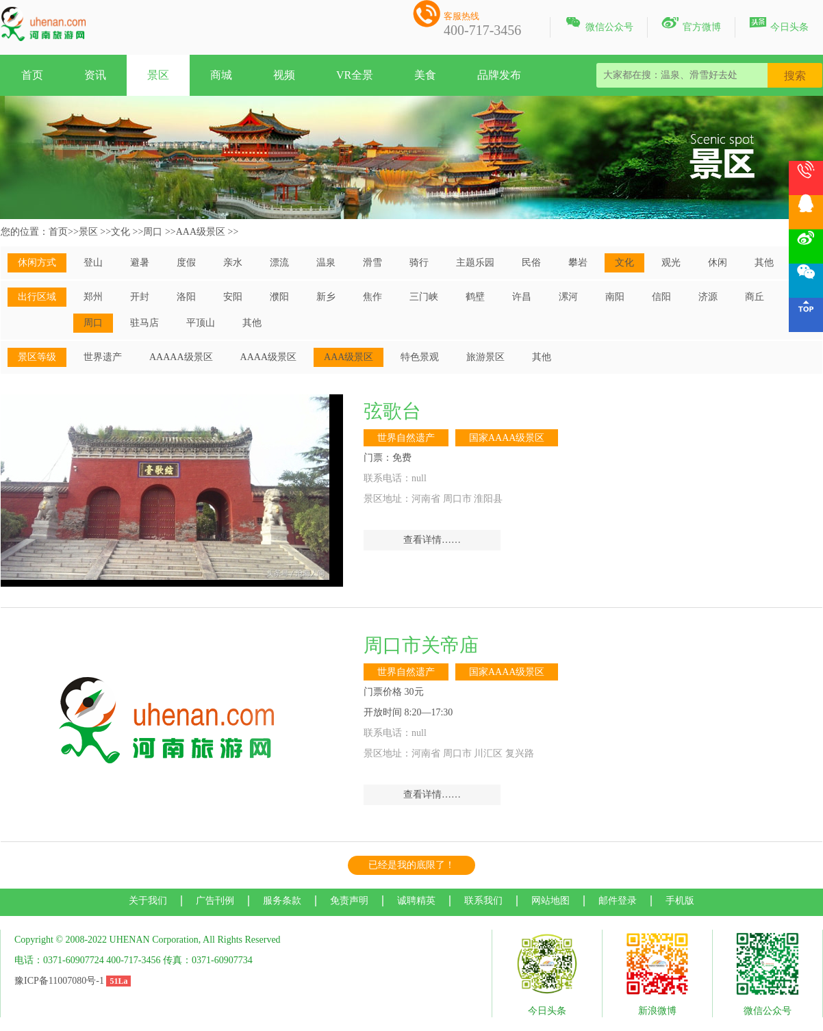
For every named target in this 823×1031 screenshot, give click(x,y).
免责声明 (349, 900)
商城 (221, 75)
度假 (186, 262)
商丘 (754, 297)
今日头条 (779, 24)
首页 (32, 75)
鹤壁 (475, 297)
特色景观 (420, 357)
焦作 (372, 297)
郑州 (93, 297)
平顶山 (200, 323)
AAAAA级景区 (181, 357)
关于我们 (148, 900)
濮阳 (279, 297)
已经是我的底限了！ (411, 865)
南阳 (614, 297)
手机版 (680, 900)
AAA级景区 (200, 232)
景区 (158, 75)
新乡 (325, 297)
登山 (93, 262)
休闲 (717, 262)
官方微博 (691, 24)
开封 (139, 297)
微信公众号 (598, 24)
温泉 (325, 262)
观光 (671, 262)
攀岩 (577, 262)
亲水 (232, 262)
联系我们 (483, 900)
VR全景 (354, 75)
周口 (152, 232)
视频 (284, 75)
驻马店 (144, 323)
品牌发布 (499, 75)
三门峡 (423, 297)
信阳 (661, 297)
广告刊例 (215, 900)
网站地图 (550, 900)
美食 (425, 75)
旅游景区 (485, 357)
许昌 (521, 297)
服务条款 (282, 900)
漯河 (568, 297)
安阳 (232, 297)
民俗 (531, 262)
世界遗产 (103, 357)
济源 (708, 297)
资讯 (95, 75)
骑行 (419, 262)
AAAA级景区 (268, 357)
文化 (120, 232)
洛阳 (186, 297)
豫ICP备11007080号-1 (59, 981)
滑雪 (372, 262)
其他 (764, 262)
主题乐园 (475, 262)
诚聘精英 (416, 900)
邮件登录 (617, 900)
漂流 (279, 262)
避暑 (139, 262)
